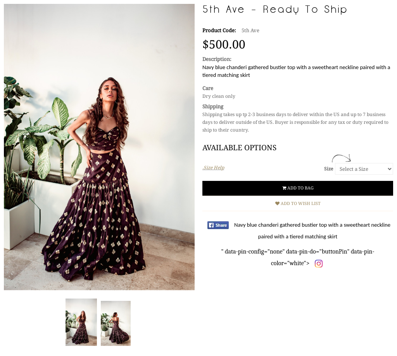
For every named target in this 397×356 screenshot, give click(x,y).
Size (328, 169)
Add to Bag (298, 188)
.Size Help (213, 167)
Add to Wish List (298, 203)
